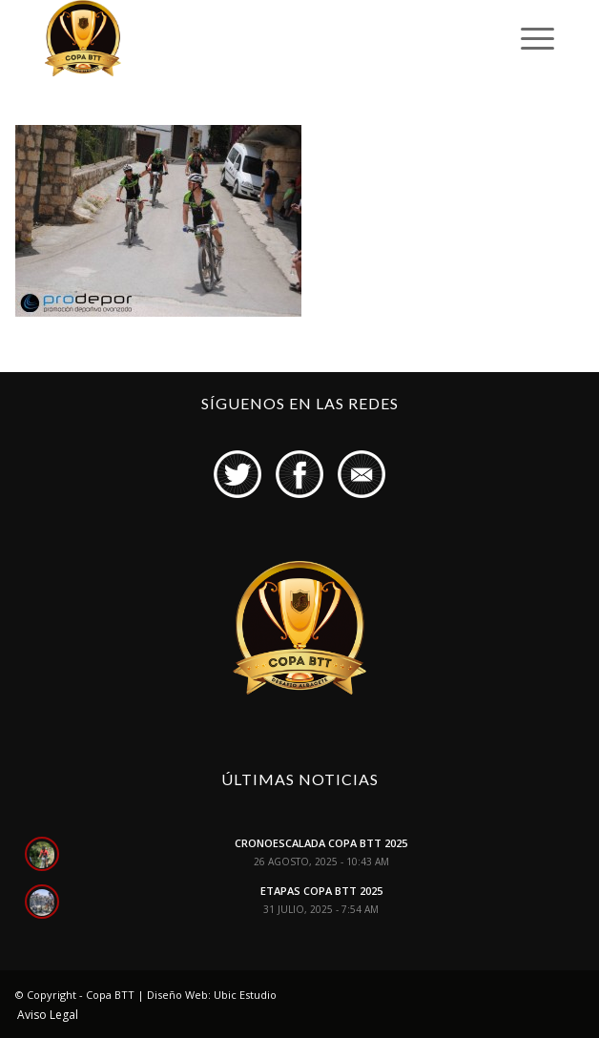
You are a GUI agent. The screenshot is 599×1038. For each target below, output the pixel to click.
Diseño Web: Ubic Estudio (212, 994)
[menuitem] (43, 1015)
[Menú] (528, 38)
